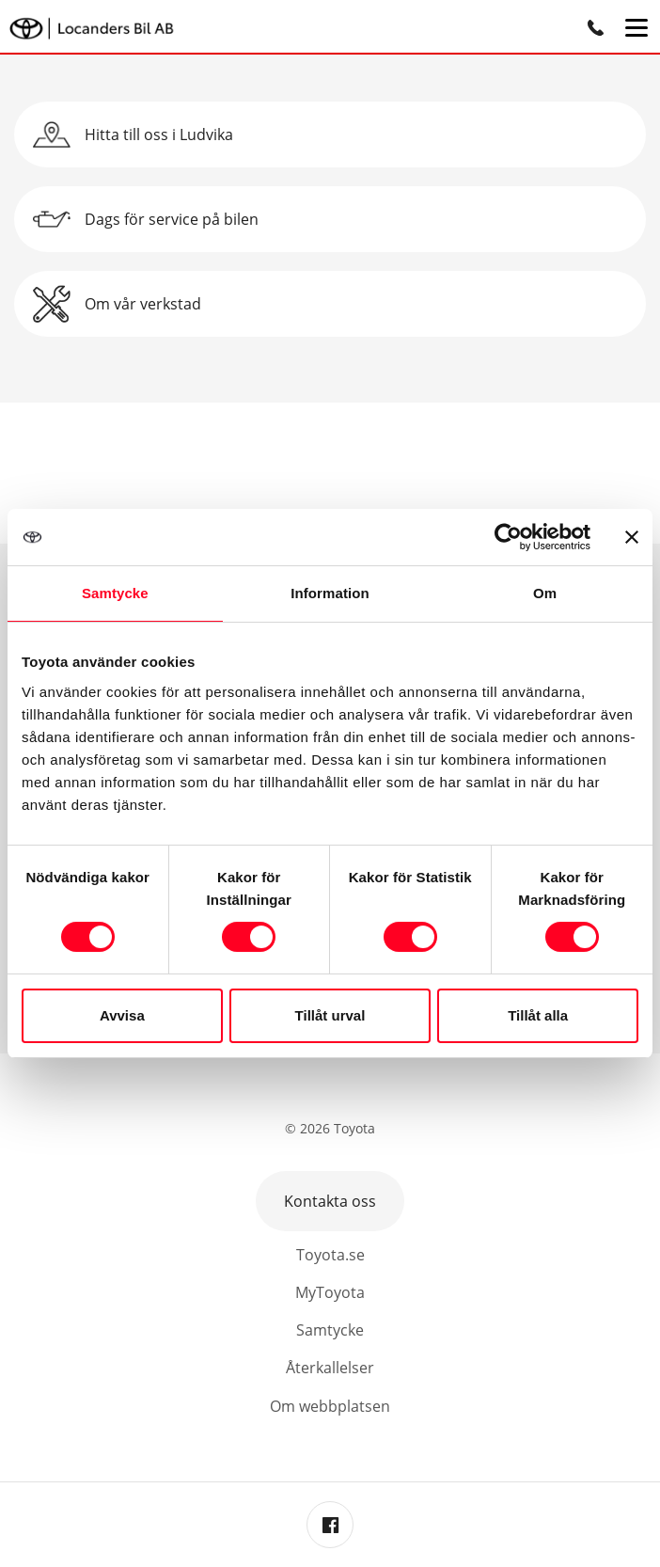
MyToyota (330, 1292)
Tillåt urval (330, 1015)
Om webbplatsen (330, 1406)
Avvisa (122, 1015)
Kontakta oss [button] (330, 1201)
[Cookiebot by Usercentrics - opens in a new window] (508, 537)
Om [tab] (545, 593)
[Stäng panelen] (631, 537)
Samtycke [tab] (115, 593)
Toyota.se (330, 1254)
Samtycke (330, 1330)
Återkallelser (330, 1367)
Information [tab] (330, 593)
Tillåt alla (538, 1015)
